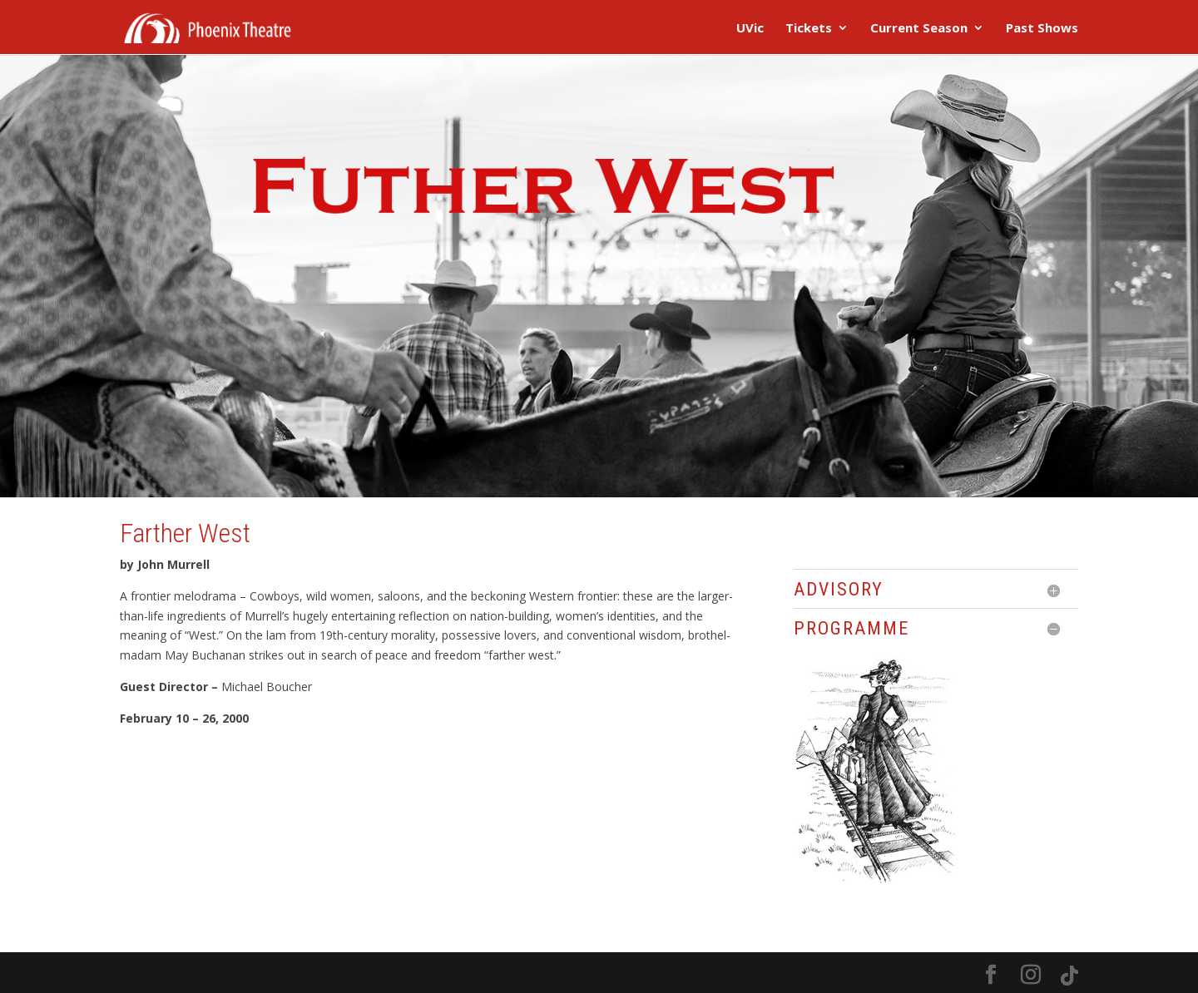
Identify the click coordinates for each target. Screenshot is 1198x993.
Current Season (919, 29)
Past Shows (1042, 29)
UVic (750, 29)
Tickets (808, 29)
